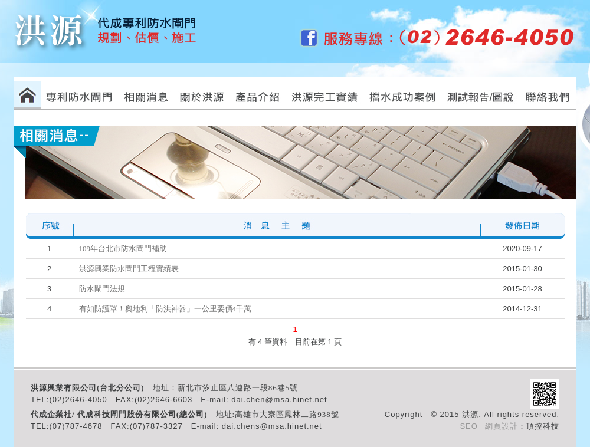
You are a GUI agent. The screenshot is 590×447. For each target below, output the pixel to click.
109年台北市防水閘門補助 (123, 248)
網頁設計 (501, 426)
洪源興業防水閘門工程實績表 (129, 268)
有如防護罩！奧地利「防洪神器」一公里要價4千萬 (165, 308)
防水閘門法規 (102, 288)
